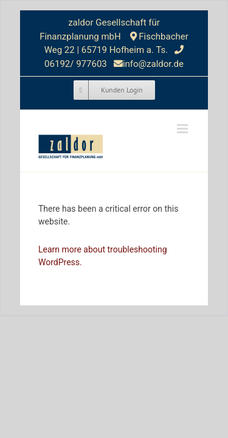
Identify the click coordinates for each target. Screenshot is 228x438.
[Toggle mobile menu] (183, 128)
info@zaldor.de (153, 63)
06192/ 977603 (76, 63)
